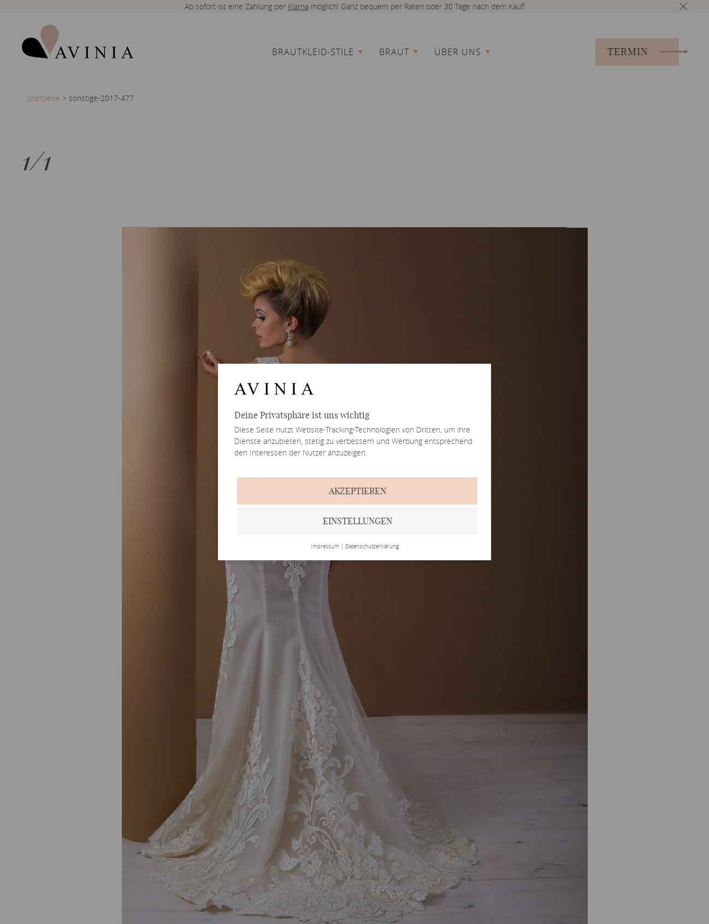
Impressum (325, 546)
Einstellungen (357, 521)
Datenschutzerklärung (372, 546)
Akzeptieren (357, 490)
